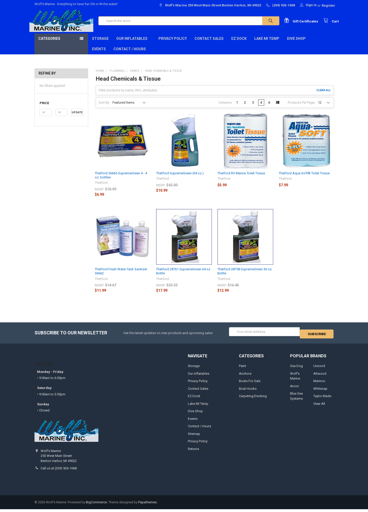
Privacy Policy (172, 44)
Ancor (294, 389)
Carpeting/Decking (253, 399)
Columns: (225, 107)
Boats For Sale (249, 384)
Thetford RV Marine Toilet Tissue (241, 178)
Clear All (323, 95)
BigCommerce (96, 505)
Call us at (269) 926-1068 (59, 471)
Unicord (319, 369)
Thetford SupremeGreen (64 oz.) (180, 178)
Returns (193, 451)
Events (99, 54)
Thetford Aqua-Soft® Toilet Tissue (304, 178)
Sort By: (104, 107)
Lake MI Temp (266, 44)
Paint (242, 369)
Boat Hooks (248, 391)
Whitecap (320, 391)
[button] (61, 108)
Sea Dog (296, 369)
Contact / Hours (129, 54)
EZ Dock (239, 44)
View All (319, 406)
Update (77, 117)
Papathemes (147, 505)
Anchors (245, 376)
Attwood (319, 376)
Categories (49, 44)
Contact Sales (209, 44)
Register (328, 5)
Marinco (319, 384)
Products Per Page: (301, 107)
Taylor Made (322, 399)
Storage (100, 44)
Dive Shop (298, 44)
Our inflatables (133, 44)
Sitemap (194, 436)
